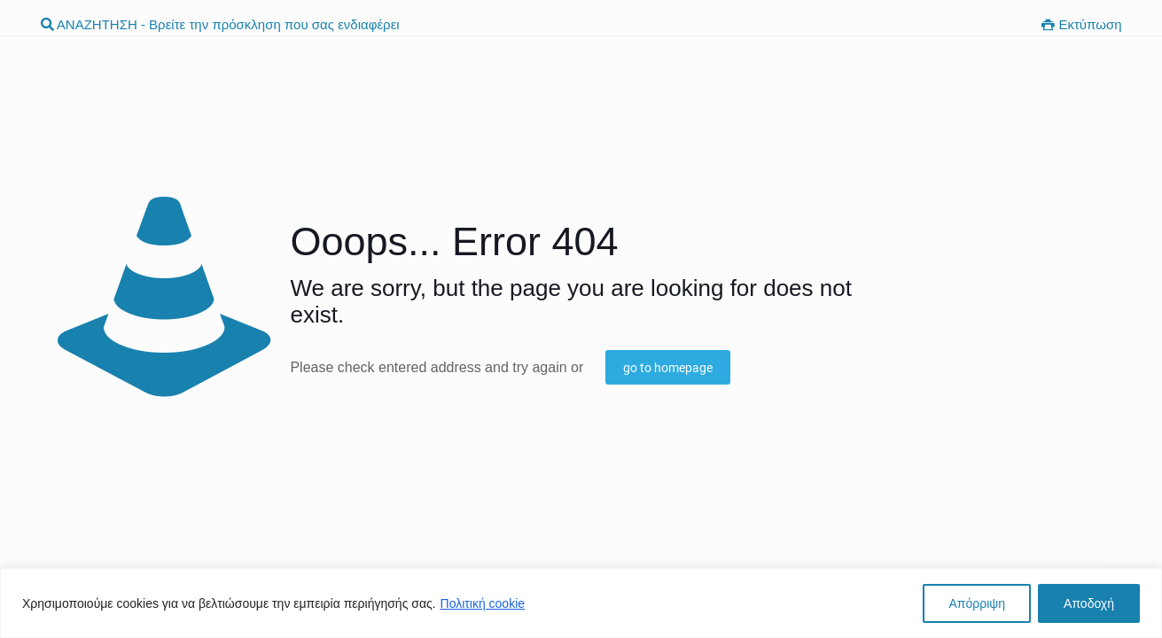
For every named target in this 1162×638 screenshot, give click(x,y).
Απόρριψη (976, 603)
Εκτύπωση (1081, 24)
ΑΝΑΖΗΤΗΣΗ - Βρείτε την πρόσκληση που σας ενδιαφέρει (220, 24)
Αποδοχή (1089, 603)
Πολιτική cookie (483, 603)
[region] (581, 603)
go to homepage (668, 368)
